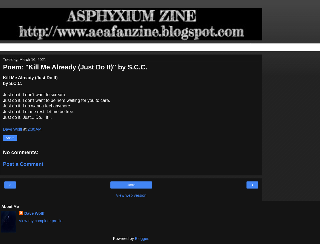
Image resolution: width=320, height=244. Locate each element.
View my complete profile (41, 221)
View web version (131, 195)
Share (10, 138)
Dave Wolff (34, 213)
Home (131, 185)
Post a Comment (23, 164)
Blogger (141, 238)
